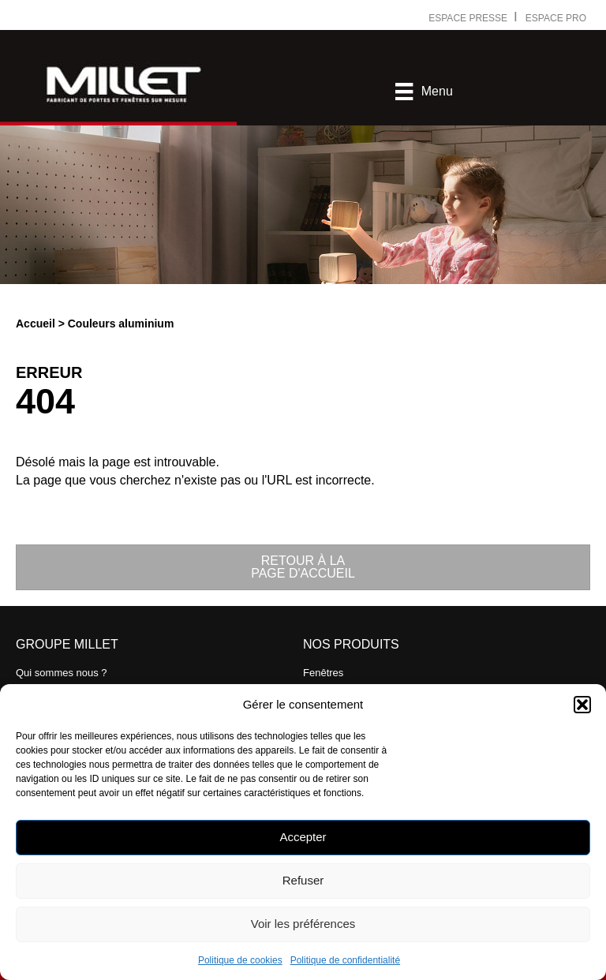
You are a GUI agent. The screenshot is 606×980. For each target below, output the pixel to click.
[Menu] (423, 91)
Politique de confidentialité (345, 960)
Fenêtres (323, 673)
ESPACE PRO (556, 18)
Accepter (302, 836)
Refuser (303, 880)
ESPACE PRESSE (469, 18)
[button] (582, 705)
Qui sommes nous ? (61, 673)
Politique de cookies (240, 960)
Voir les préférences (303, 923)
